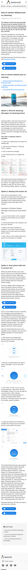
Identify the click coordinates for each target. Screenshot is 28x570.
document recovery (9, 59)
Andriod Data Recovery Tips (19, 6)
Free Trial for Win (10, 63)
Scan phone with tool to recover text (13, 89)
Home (4, 6)
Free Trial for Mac (10, 68)
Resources (9, 6)
